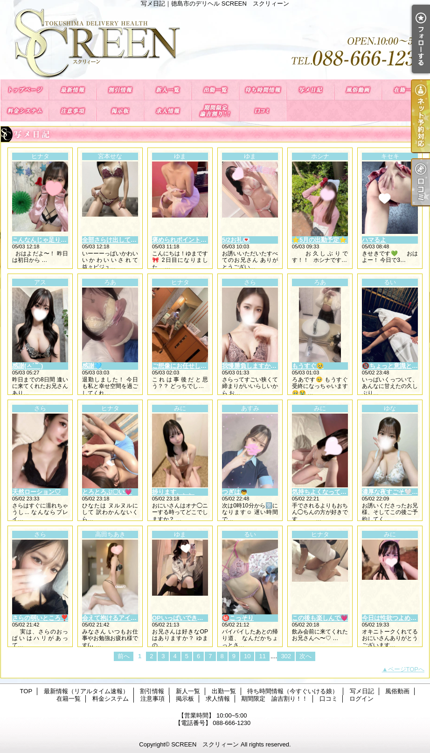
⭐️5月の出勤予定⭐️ (319, 239)
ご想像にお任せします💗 (186, 365)
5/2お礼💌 (236, 239)
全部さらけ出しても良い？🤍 (122, 239)
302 (286, 656)
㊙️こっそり (238, 617)
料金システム (25, 110)
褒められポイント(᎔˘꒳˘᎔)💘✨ (194, 239)
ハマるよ (374, 239)
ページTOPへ (406, 669)
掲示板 (120, 110)
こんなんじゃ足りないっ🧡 (49, 239)
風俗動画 (357, 89)
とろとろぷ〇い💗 (107, 491)
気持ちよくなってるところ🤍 (332, 491)
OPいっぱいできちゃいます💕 (193, 617)
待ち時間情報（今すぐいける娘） (262, 89)
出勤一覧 (215, 89)
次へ (305, 656)
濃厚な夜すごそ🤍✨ (390, 491)
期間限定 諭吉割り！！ (215, 110)
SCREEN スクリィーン (205, 744)
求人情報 (167, 110)
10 (247, 656)
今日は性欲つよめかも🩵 (396, 617)
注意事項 (72, 110)
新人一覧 (167, 89)
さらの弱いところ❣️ (40, 617)
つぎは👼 (235, 491)
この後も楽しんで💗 (320, 617)
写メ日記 (310, 89)
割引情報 (120, 89)
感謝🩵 (92, 365)
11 (262, 656)
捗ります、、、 (173, 491)
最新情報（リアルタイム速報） (72, 89)
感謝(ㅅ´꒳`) (27, 365)
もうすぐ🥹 (308, 365)
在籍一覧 (405, 89)
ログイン (361, 698)
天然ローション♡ (36, 491)
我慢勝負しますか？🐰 (253, 365)
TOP (25, 89)
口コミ (262, 110)
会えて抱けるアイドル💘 (116, 617)
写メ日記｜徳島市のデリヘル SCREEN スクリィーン (215, 43)
